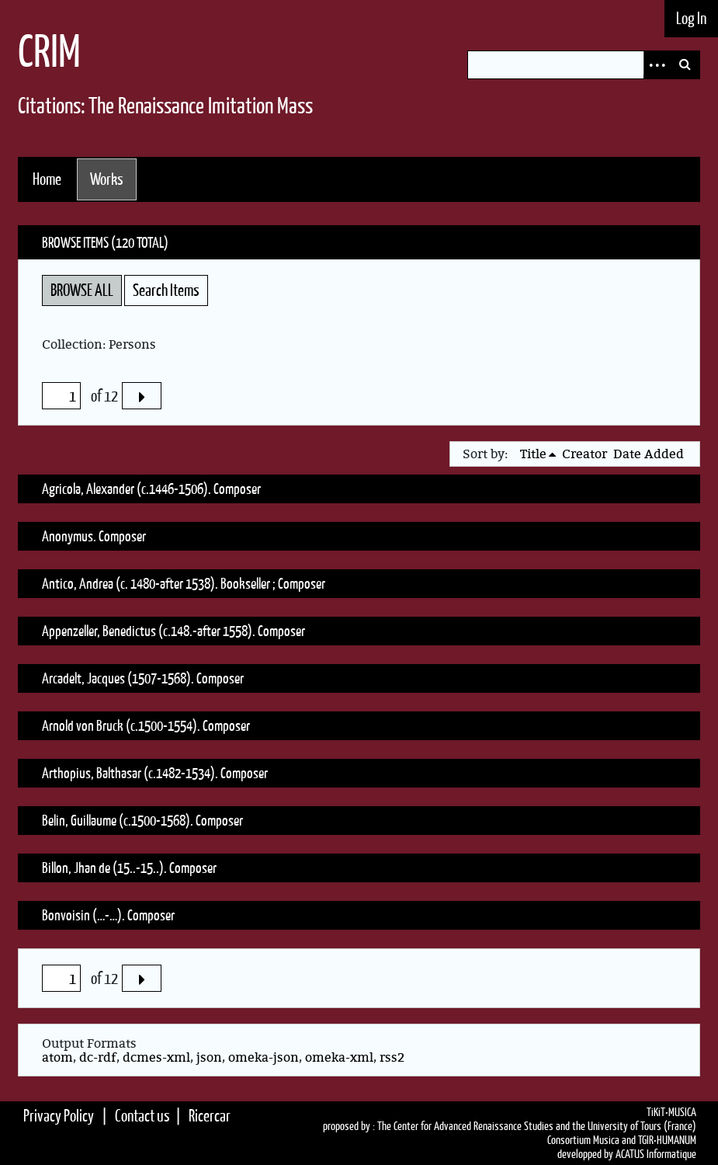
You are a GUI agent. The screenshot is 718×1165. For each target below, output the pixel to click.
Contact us (142, 1115)
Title (533, 453)
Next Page (141, 395)
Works (106, 179)
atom (57, 1057)
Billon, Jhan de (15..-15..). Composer (129, 867)
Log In (691, 18)
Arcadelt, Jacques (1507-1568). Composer (143, 678)
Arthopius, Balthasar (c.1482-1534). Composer (155, 772)
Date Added (648, 453)
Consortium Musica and (591, 1140)
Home (47, 179)
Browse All (81, 290)
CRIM (49, 51)
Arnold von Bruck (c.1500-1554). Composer (146, 725)
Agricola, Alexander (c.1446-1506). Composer (151, 488)
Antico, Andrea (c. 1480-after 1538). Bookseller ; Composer (183, 583)
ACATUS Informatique (656, 1154)
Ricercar (210, 1115)
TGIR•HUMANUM (667, 1140)
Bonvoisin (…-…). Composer (108, 915)
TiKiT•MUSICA (671, 1112)
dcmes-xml (156, 1057)
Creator (584, 453)
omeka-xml (339, 1057)
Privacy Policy (58, 1115)
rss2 (392, 1057)
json (209, 1057)
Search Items (166, 290)
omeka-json (263, 1057)
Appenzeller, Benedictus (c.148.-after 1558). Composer (173, 630)
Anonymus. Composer (94, 536)
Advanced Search (657, 64)
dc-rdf (97, 1057)
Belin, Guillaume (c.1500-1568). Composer (142, 820)
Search (685, 64)
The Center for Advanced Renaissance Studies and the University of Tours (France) (536, 1126)
